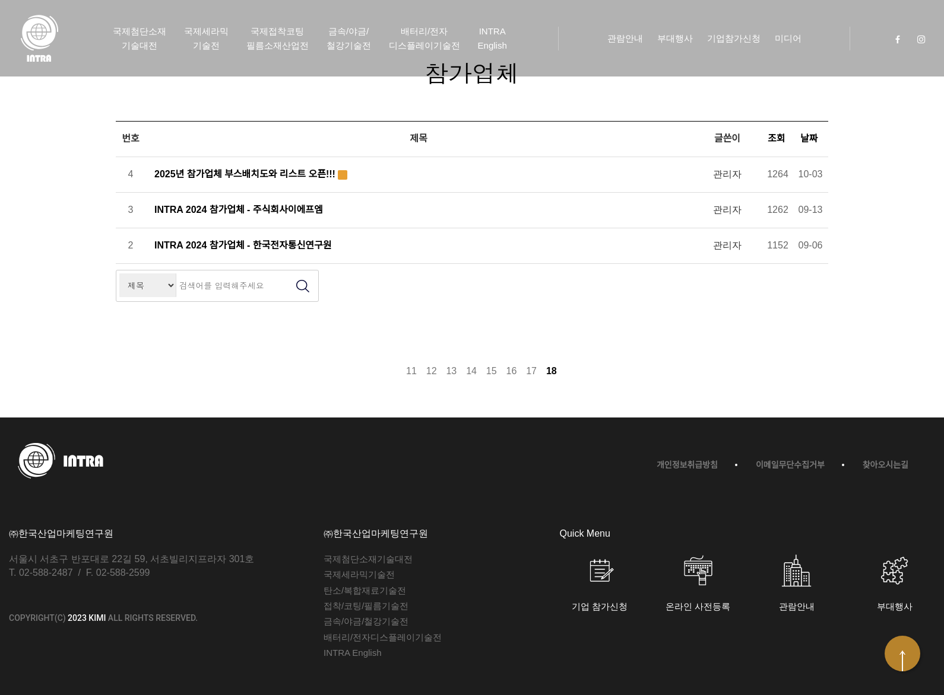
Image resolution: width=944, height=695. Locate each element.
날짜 (810, 138)
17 (531, 371)
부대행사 (675, 38)
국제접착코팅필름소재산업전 (277, 38)
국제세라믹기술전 (206, 38)
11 (411, 371)
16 (511, 371)
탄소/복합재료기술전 (365, 590)
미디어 (788, 38)
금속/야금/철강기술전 (349, 38)
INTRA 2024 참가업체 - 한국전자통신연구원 (242, 245)
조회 (778, 138)
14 (471, 371)
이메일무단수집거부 (790, 465)
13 (451, 371)
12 (431, 371)
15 (491, 371)
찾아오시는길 (885, 465)
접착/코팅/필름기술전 (366, 606)
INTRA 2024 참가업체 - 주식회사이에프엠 (238, 210)
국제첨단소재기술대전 (139, 38)
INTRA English (492, 38)
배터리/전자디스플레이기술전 (424, 38)
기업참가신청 (734, 38)
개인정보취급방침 (687, 465)
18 (551, 371)
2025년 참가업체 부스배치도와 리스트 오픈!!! (244, 174)
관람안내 (625, 38)
